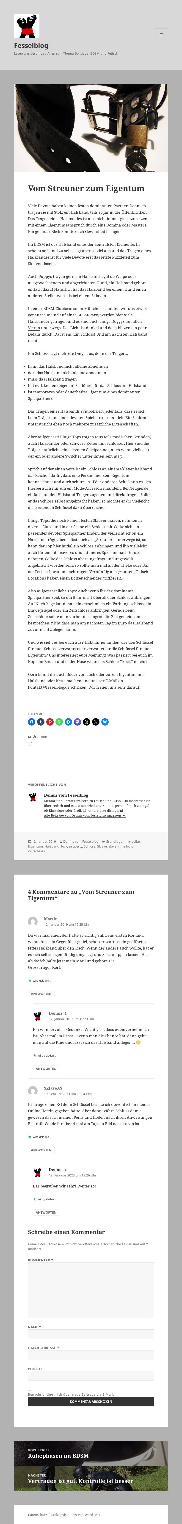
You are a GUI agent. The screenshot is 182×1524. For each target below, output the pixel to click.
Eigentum (35, 846)
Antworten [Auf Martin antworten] (41, 993)
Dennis (55, 1169)
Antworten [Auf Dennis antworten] (46, 1068)
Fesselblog (31, 45)
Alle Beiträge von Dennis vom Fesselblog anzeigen (83, 815)
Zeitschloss (79, 610)
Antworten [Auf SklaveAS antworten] (41, 1150)
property (75, 846)
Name (34, 1327)
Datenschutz (37, 1515)
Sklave (102, 846)
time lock (125, 846)
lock (64, 846)
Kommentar (40, 1260)
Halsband (67, 244)
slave (112, 846)
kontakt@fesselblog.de (48, 687)
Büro (122, 623)
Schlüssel (83, 385)
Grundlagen (115, 841)
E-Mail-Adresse (43, 1348)
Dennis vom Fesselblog (81, 841)
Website (35, 1369)
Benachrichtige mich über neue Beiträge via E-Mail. (71, 1394)
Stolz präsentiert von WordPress (76, 1515)
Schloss (89, 846)
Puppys (45, 276)
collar (136, 841)
